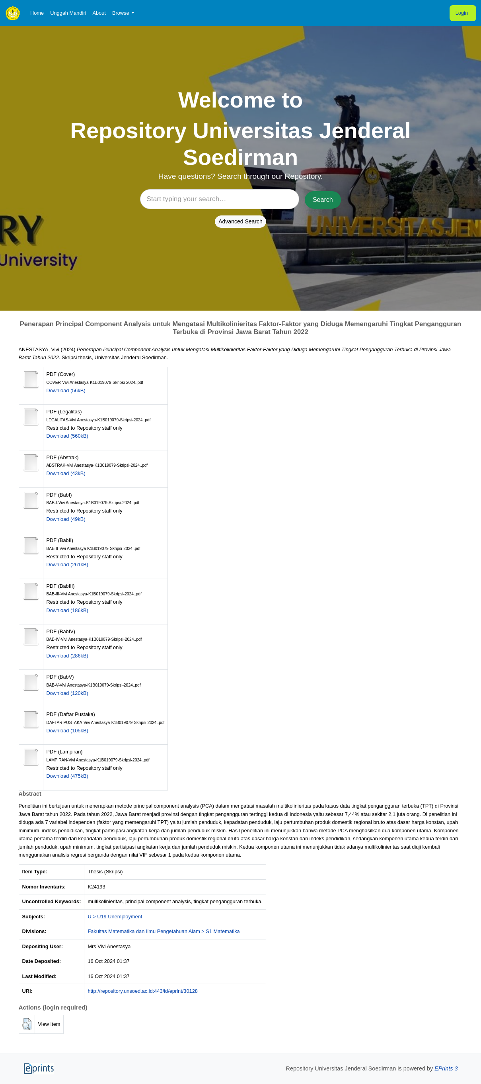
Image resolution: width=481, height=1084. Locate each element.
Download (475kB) (67, 776)
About (98, 13)
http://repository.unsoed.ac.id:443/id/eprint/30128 (143, 991)
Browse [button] (121, 13)
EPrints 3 (446, 1068)
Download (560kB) (67, 436)
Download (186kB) (67, 610)
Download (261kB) (67, 564)
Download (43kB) (66, 473)
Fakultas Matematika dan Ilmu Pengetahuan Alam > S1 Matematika (164, 931)
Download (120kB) (67, 693)
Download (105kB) (67, 731)
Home (37, 13)
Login (462, 13)
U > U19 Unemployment (115, 917)
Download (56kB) (66, 390)
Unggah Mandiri (68, 13)
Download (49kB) (66, 519)
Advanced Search (240, 221)
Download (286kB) (67, 656)
